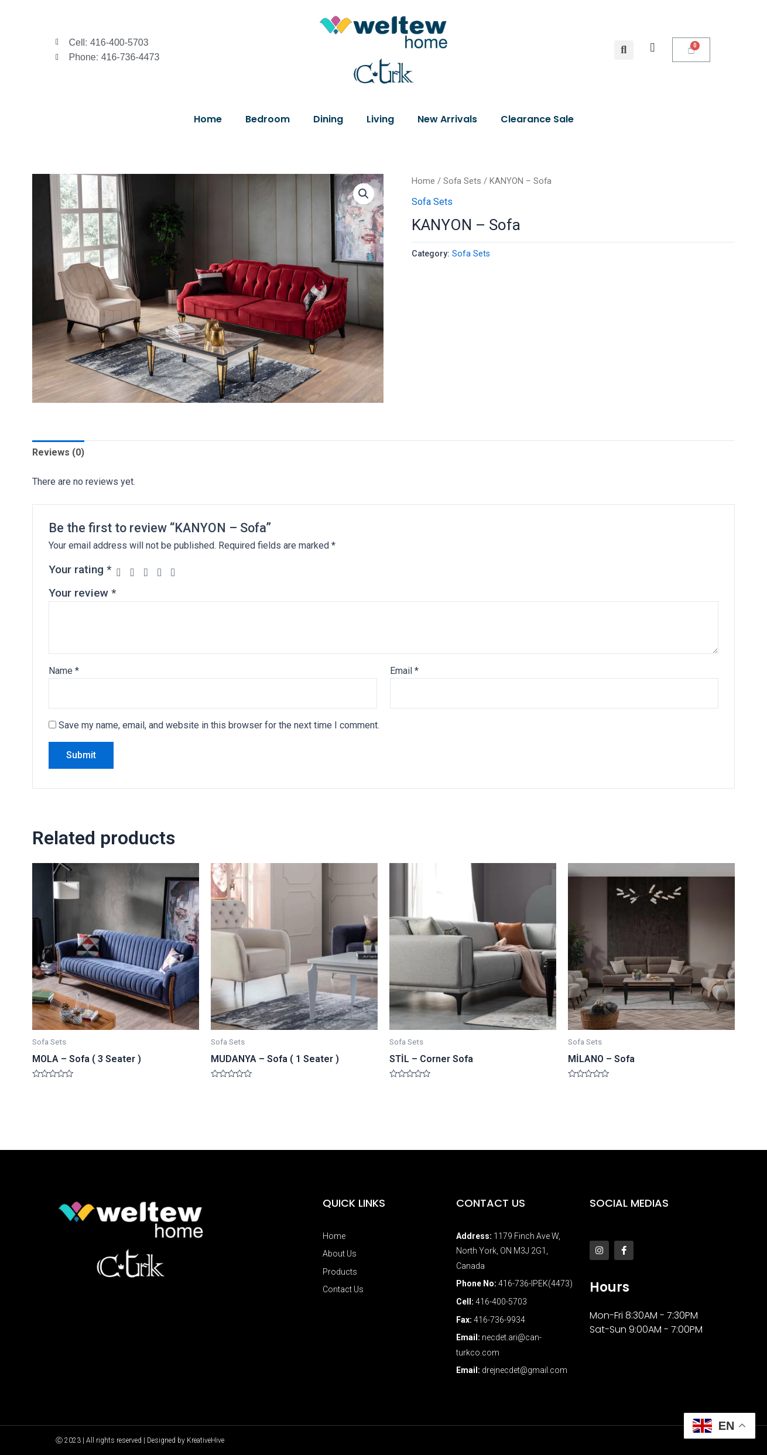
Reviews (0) (58, 452)
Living (380, 119)
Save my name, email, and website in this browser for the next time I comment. (219, 725)
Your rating (80, 569)
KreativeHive (205, 1440)
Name (64, 670)
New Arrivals (447, 119)
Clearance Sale (537, 119)
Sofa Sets (462, 181)
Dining (328, 119)
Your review (82, 593)
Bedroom (267, 119)
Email (404, 670)
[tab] (58, 452)
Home (208, 119)
